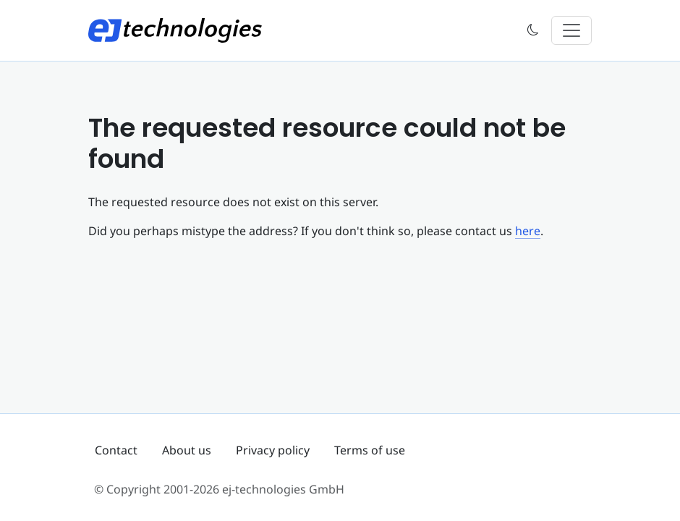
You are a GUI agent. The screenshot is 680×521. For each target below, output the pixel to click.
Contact (116, 450)
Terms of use (369, 450)
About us (186, 450)
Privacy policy (273, 450)
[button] (533, 31)
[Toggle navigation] (571, 30)
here (527, 231)
